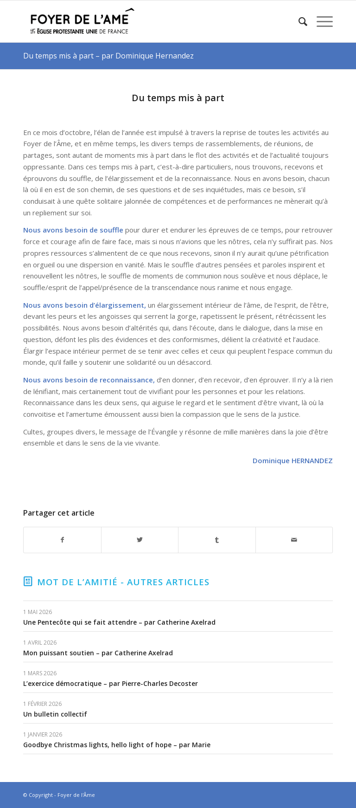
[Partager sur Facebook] (62, 540)
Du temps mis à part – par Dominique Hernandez (108, 56)
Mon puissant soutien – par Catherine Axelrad (98, 652)
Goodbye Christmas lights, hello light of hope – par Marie (116, 744)
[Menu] (320, 21)
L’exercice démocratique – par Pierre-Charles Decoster (110, 683)
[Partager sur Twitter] (140, 540)
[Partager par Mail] (294, 540)
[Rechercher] (298, 21)
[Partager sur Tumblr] (216, 540)
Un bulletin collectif (55, 714)
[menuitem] (298, 21)
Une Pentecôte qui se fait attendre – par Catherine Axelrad (119, 622)
